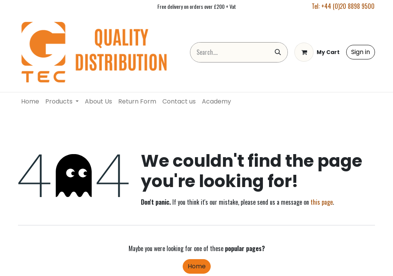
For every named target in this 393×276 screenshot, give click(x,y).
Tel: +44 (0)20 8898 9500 (343, 6)
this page (321, 202)
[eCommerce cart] (317, 52)
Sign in (360, 52)
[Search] (277, 52)
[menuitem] (30, 101)
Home (197, 266)
